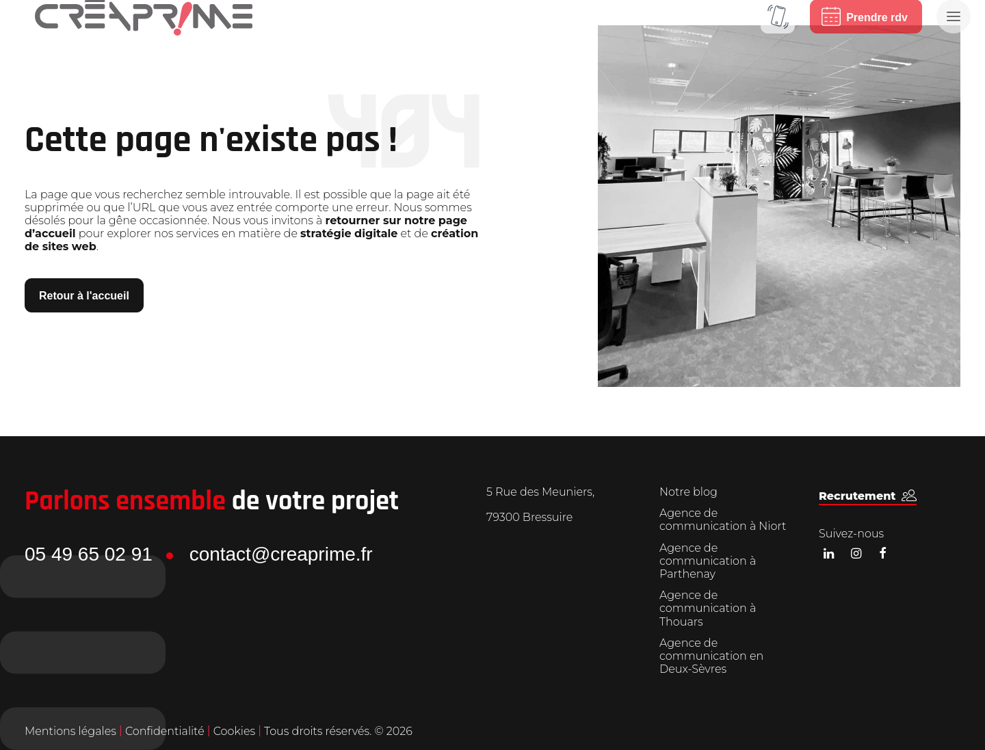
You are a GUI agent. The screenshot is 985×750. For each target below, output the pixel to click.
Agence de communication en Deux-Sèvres (711, 656)
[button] (868, 496)
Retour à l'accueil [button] (84, 296)
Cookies (236, 731)
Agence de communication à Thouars (707, 608)
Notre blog (688, 491)
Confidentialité (166, 731)
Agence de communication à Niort (722, 520)
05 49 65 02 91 (89, 554)
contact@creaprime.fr (281, 554)
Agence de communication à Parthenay (707, 560)
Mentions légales (70, 731)
